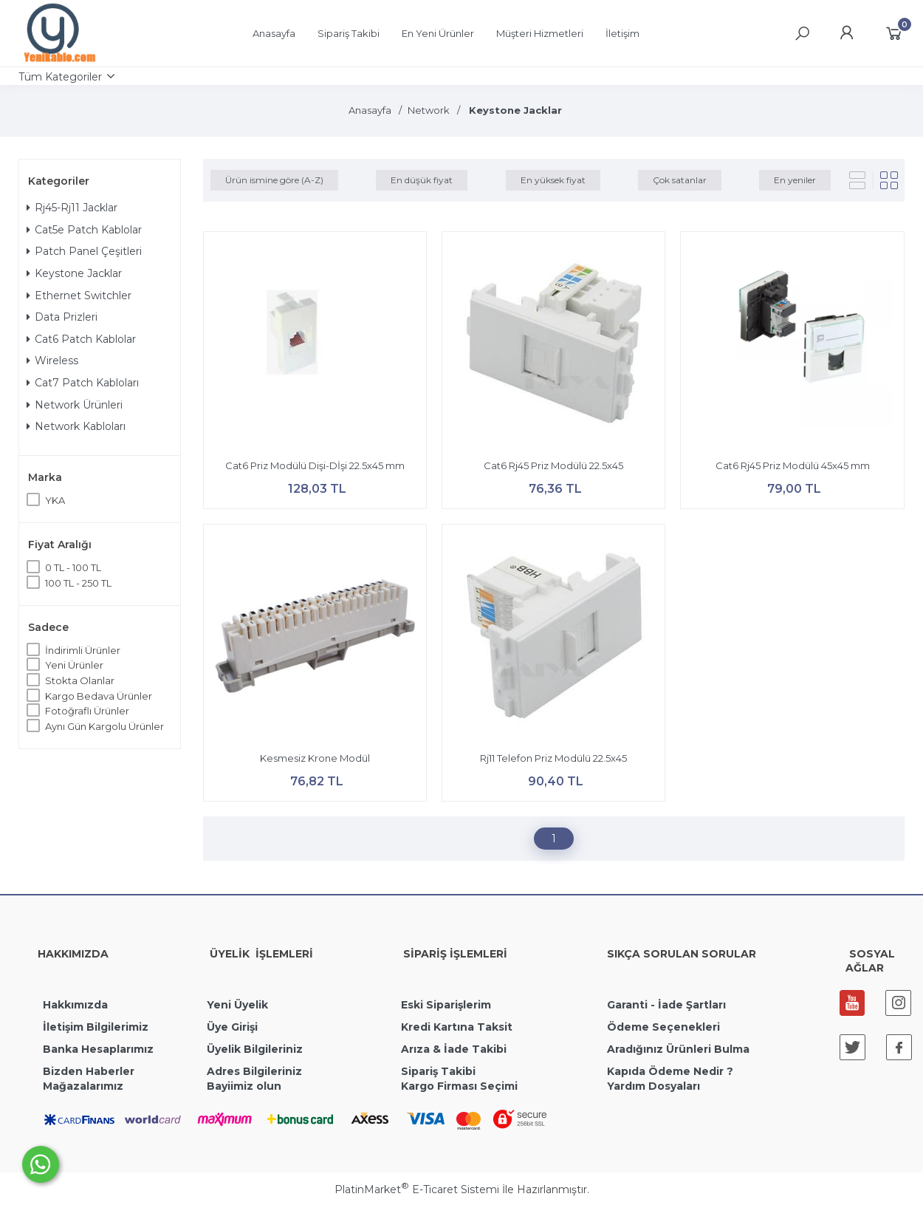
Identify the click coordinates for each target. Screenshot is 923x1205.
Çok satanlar (680, 179)
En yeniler (795, 179)
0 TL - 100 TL (73, 567)
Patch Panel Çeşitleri (84, 251)
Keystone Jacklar (74, 273)
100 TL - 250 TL (78, 583)
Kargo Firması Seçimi (459, 1086)
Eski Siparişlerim (446, 1004)
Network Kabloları (76, 426)
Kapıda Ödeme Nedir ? (670, 1071)
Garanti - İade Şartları (666, 1004)
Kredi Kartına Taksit (456, 1027)
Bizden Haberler (88, 1071)
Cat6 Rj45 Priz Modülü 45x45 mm (793, 465)
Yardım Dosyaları (653, 1086)
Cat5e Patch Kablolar (84, 229)
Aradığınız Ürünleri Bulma (678, 1049)
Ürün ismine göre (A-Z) (274, 179)
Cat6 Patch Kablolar (81, 339)
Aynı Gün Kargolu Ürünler (104, 726)
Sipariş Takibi (438, 1071)
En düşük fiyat (422, 179)
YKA (55, 500)
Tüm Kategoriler (60, 76)
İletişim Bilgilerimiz (94, 1027)
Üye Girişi (232, 1027)
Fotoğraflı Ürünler (87, 711)
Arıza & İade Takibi (454, 1049)
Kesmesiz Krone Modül (315, 758)
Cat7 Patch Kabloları (83, 382)
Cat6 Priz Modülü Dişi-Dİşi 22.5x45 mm (315, 465)
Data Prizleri (62, 317)
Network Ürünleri (75, 405)
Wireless (52, 360)
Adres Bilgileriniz (254, 1071)
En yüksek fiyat (553, 179)
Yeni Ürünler (74, 665)
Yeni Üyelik (237, 1004)
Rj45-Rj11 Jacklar (72, 207)
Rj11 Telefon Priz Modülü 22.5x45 (553, 758)
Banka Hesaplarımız (98, 1049)
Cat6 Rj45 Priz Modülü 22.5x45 (553, 465)
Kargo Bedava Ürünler (98, 696)
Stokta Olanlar (79, 680)
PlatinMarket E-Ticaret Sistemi (416, 1189)
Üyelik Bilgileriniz (255, 1049)
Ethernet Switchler (79, 295)
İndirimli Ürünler (82, 650)
